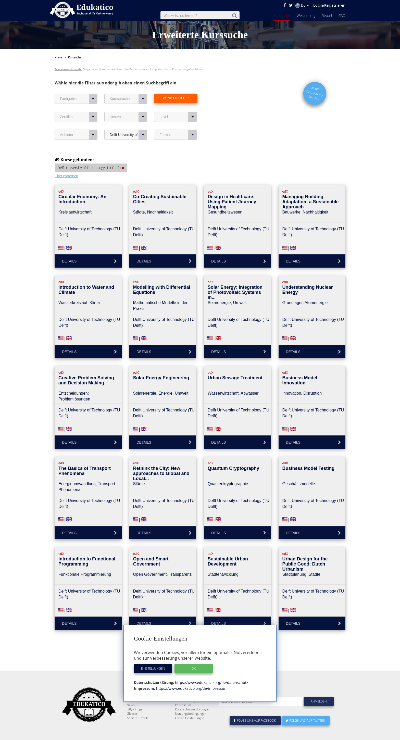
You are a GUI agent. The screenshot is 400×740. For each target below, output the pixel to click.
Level (178, 117)
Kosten (128, 117)
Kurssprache (128, 99)
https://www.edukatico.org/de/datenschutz (211, 682)
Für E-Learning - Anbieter (192, 713)
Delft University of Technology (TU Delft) (128, 135)
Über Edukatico (185, 704)
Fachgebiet (78, 99)
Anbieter (78, 135)
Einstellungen (153, 668)
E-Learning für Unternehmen (195, 708)
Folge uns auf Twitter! (306, 733)
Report (327, 15)
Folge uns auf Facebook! (255, 733)
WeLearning (306, 15)
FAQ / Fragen (135, 721)
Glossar (132, 726)
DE (302, 5)
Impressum (183, 717)
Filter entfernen (66, 175)
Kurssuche (281, 15)
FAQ (342, 15)
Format (178, 135)
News (131, 717)
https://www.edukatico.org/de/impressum (191, 688)
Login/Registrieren (329, 5)
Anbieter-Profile (138, 730)
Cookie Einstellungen (189, 730)
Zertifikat (78, 117)
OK (194, 668)
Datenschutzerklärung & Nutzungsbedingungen (192, 723)
